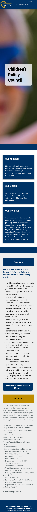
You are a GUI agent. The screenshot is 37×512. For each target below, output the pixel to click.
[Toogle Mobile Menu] (31, 1)
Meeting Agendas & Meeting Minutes (18, 386)
